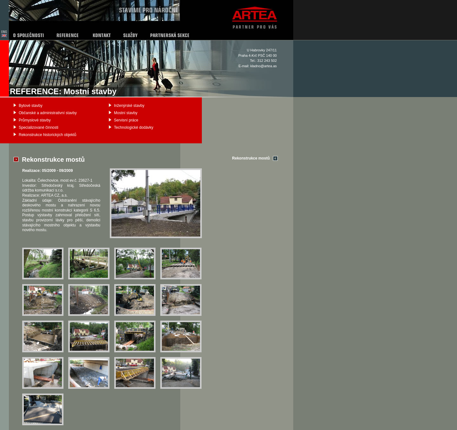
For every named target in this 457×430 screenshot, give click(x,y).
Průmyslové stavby (35, 120)
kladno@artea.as (263, 66)
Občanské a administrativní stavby (48, 113)
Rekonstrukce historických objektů (47, 135)
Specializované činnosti (38, 127)
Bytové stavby (31, 105)
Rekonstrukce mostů (251, 158)
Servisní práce (126, 120)
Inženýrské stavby (129, 105)
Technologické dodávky (133, 127)
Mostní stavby (125, 113)
